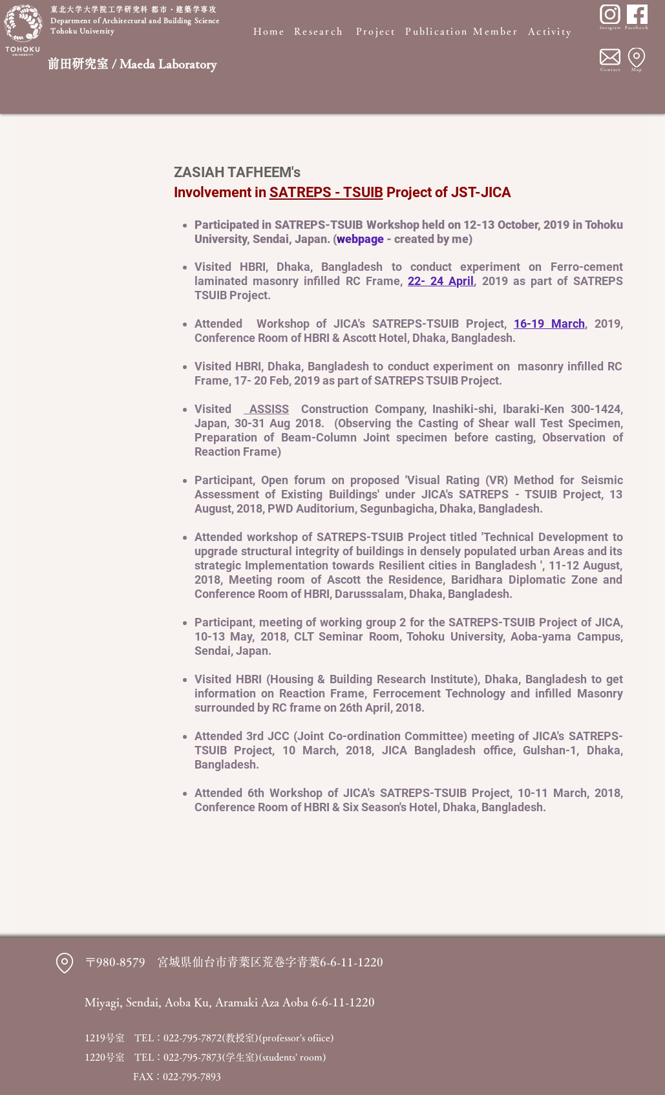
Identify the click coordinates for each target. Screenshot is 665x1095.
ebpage (365, 239)
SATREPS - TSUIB (326, 192)
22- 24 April (441, 281)
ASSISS (267, 409)
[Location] (636, 57)
